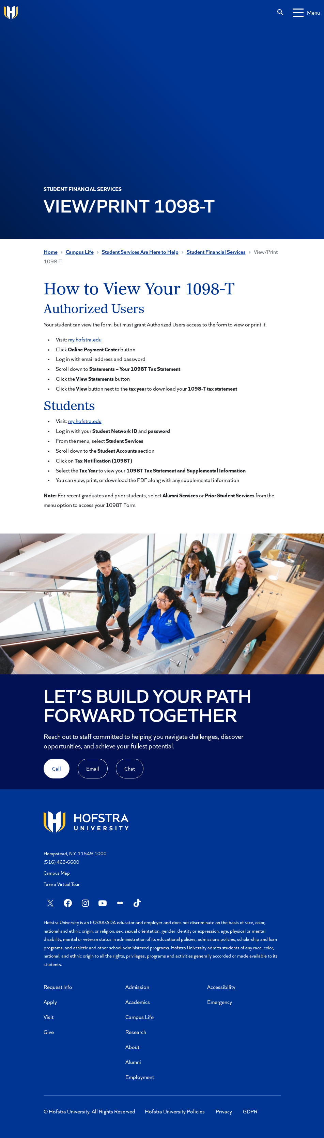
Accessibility (221, 986)
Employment (139, 1076)
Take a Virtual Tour (62, 884)
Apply (50, 1001)
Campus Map (57, 873)
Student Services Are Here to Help (140, 251)
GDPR (250, 1111)
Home (51, 251)
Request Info (58, 986)
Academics (137, 1001)
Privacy (224, 1111)
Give (49, 1031)
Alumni (133, 1061)
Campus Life (80, 251)
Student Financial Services (216, 251)
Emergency (219, 1001)
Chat (129, 768)
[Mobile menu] (306, 12)
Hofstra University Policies (175, 1111)
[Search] (280, 13)
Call (56, 768)
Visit (48, 1016)
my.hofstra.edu (85, 339)
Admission (137, 986)
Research (135, 1031)
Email (92, 768)
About (132, 1046)
